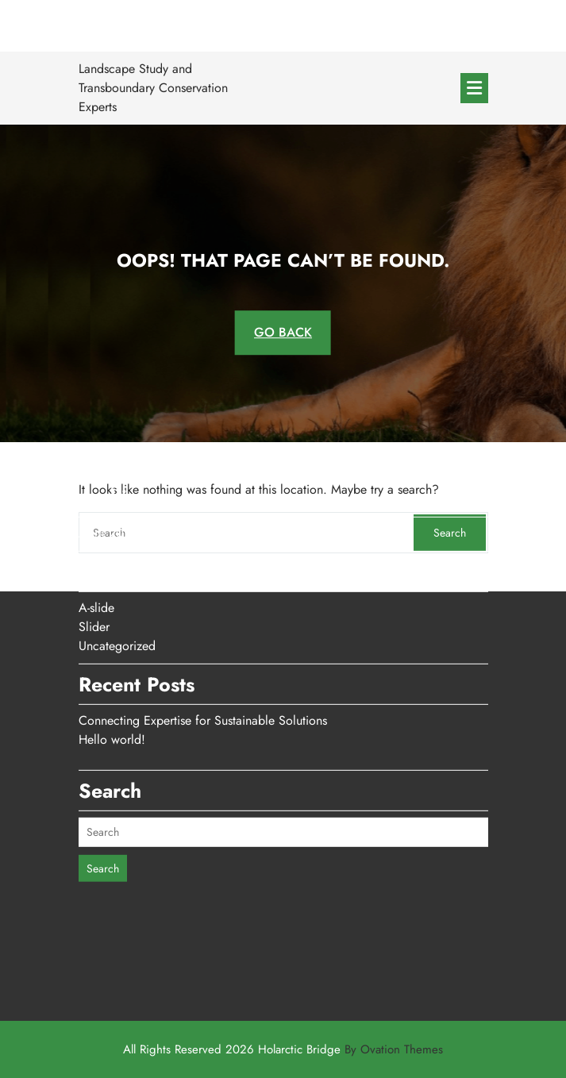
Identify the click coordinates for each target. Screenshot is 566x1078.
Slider (94, 570)
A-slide (96, 551)
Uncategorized (117, 589)
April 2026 (108, 477)
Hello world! (112, 683)
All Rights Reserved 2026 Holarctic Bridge (283, 1049)
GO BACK (283, 332)
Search (103, 811)
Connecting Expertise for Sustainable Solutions (203, 664)
